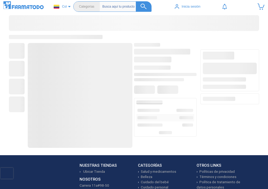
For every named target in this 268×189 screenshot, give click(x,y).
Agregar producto (228, 95)
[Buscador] (127, 7)
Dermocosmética (146, 26)
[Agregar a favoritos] (145, 79)
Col (60, 7)
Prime (240, 26)
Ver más (162, 133)
